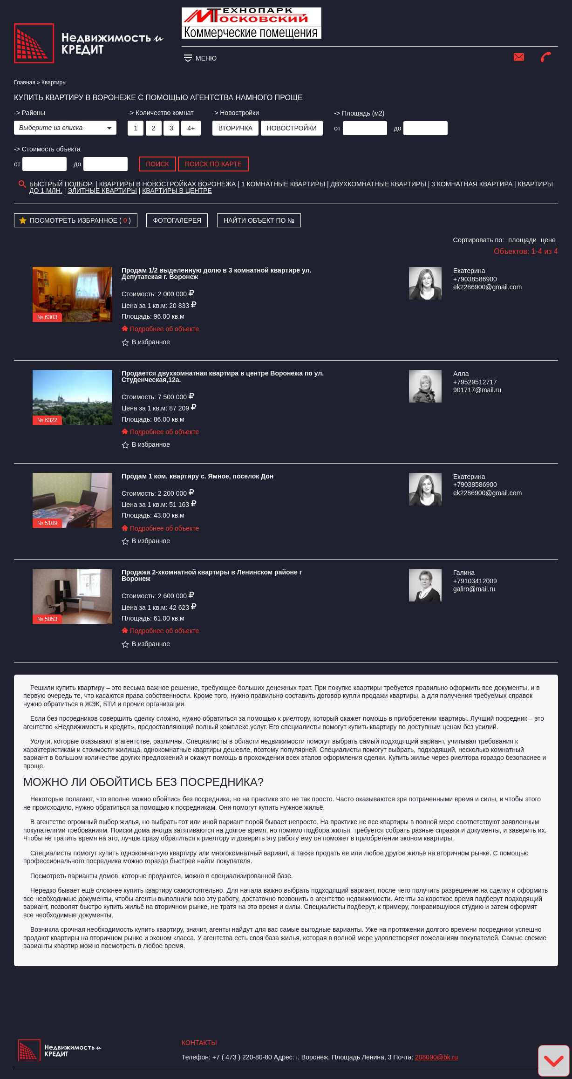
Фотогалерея (177, 220)
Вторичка (235, 128)
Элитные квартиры (102, 190)
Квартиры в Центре (177, 190)
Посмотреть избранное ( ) (75, 221)
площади (522, 240)
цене (548, 240)
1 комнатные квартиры (284, 184)
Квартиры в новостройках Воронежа (167, 184)
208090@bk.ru (436, 1057)
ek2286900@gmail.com (487, 287)
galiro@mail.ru (474, 589)
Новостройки (292, 128)
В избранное (146, 342)
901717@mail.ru (477, 390)
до (398, 128)
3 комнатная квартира (471, 184)
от (337, 128)
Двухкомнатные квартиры (378, 184)
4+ (191, 128)
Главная (24, 82)
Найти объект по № (259, 220)
